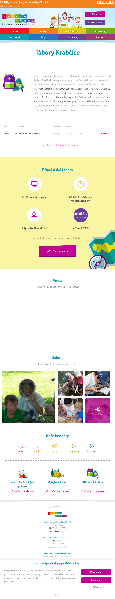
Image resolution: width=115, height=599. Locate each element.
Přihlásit (106, 133)
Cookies (57, 595)
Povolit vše (95, 571)
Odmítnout (95, 579)
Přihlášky (95, 22)
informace (29, 491)
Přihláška (58, 251)
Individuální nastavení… (96, 587)
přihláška (17, 491)
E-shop (95, 14)
